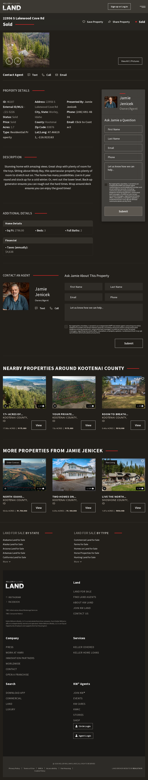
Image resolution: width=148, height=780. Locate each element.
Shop (76, 720)
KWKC (76, 709)
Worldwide (13, 663)
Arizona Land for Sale (13, 548)
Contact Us (80, 613)
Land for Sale (82, 591)
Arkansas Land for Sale (14, 552)
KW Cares (79, 703)
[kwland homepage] (15, 584)
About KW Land (83, 602)
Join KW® (79, 692)
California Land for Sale (14, 557)
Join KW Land (81, 608)
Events (77, 698)
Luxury (10, 709)
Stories (78, 714)
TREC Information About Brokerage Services (21, 610)
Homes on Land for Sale (85, 548)
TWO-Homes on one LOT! (63, 496)
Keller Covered (83, 647)
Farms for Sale (81, 544)
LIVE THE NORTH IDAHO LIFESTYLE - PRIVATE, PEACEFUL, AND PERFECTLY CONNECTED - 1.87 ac (115, 496)
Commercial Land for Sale (86, 539)
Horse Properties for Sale (86, 552)
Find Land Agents (84, 597)
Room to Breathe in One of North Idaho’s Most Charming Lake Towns (115, 414)
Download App (15, 692)
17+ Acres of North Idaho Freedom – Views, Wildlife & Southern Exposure (15, 414)
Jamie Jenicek (42, 291)
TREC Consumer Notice (14, 614)
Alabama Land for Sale (14, 539)
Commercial (14, 698)
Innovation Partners (20, 658)
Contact (11, 669)
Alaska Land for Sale (13, 544)
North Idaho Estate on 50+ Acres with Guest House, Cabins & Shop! (15, 496)
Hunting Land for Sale (85, 557)
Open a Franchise (17, 674)
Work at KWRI (15, 652)
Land (9, 703)
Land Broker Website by (127, 768)
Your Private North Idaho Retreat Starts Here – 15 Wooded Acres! (65, 414)
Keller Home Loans (86, 652)
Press (9, 647)
